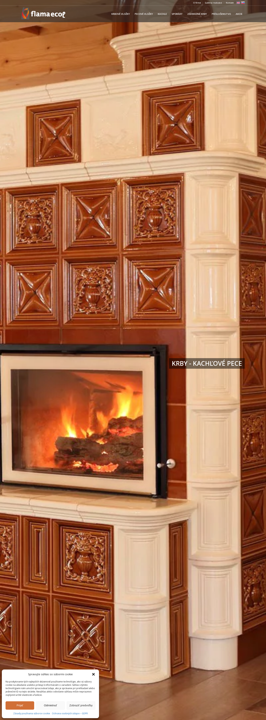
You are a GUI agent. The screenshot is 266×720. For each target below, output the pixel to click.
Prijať (20, 705)
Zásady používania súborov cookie (31, 713)
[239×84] (43, 14)
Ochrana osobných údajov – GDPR (70, 713)
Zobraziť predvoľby (81, 705)
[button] (93, 674)
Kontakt (230, 2)
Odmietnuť (50, 705)
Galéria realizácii (213, 2)
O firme (197, 2)
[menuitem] (197, 3)
